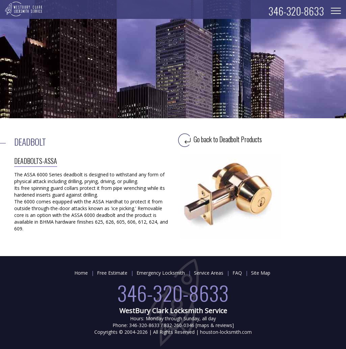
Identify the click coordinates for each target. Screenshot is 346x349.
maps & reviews (214, 325)
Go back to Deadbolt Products (220, 139)
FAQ (237, 273)
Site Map (260, 273)
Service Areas (208, 273)
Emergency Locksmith (161, 273)
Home (81, 273)
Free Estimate (112, 273)
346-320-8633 (173, 292)
